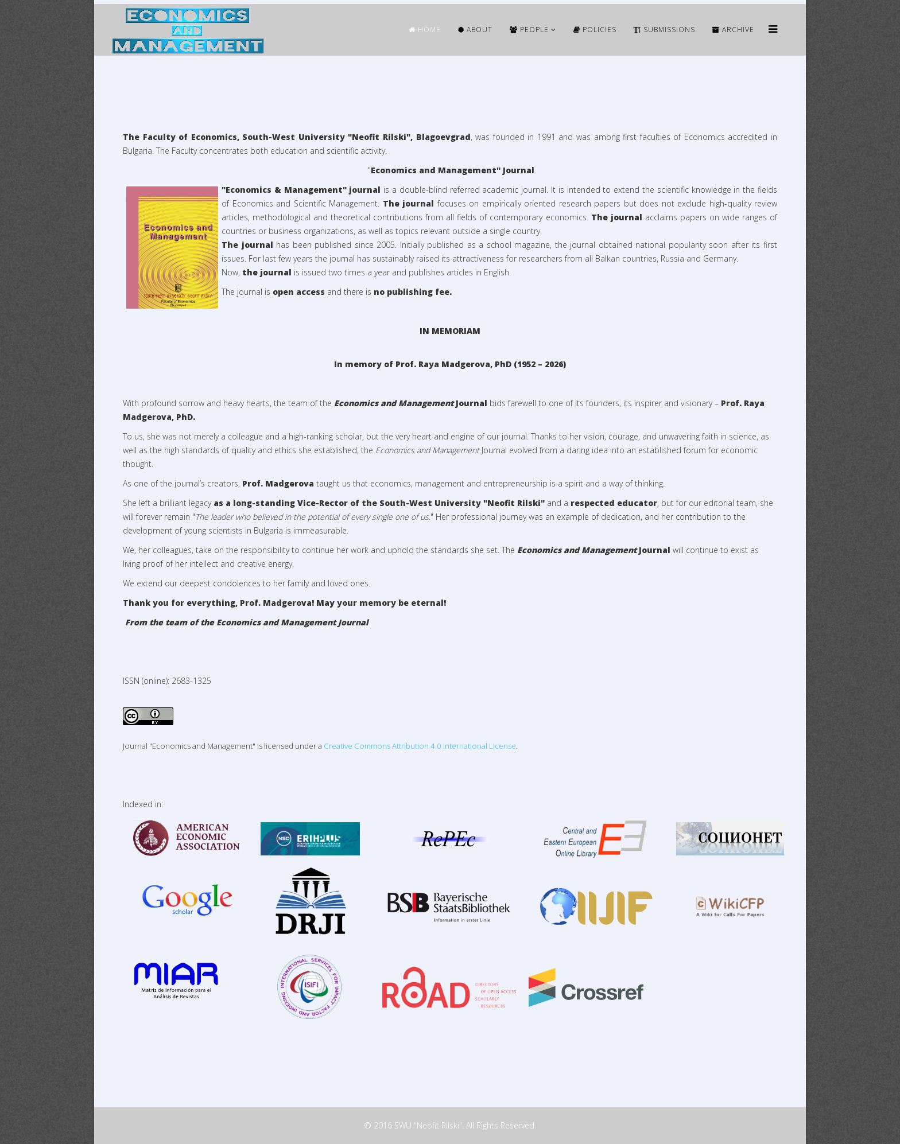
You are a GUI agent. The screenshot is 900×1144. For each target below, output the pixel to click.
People (529, 29)
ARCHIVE (733, 29)
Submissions (664, 29)
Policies (594, 29)
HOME (425, 29)
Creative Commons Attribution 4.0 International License (420, 746)
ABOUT (475, 29)
